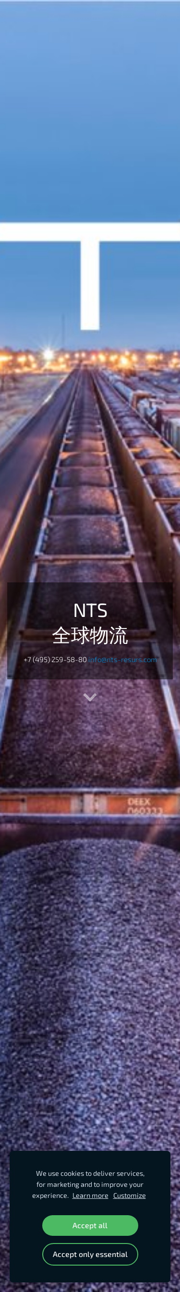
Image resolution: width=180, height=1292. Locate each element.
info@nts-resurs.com (122, 659)
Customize (129, 1195)
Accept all (90, 1225)
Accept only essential (90, 1253)
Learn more (90, 1195)
